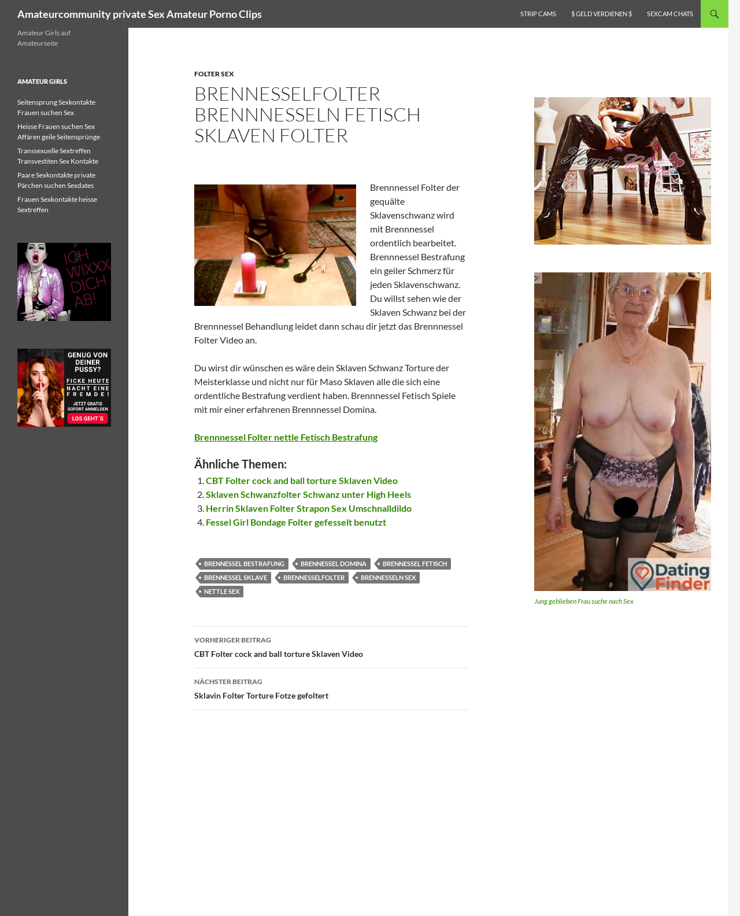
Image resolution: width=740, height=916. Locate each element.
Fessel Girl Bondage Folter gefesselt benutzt (296, 521)
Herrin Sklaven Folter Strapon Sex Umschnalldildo (309, 508)
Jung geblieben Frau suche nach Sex (584, 601)
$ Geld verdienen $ (601, 13)
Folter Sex (214, 73)
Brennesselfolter (314, 577)
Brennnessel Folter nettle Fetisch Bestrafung (286, 436)
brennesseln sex (388, 577)
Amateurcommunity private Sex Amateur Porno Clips (139, 14)
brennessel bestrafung (244, 563)
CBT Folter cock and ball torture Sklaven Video (302, 480)
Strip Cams (538, 13)
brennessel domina (334, 563)
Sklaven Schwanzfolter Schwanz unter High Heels (308, 494)
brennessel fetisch (415, 563)
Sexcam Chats (670, 13)
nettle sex (221, 591)
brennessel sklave (235, 577)
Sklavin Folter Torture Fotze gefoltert (331, 687)
